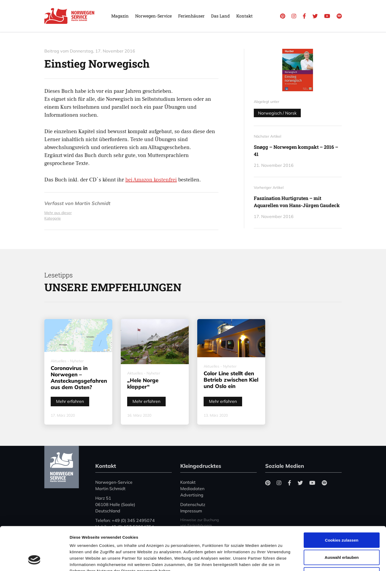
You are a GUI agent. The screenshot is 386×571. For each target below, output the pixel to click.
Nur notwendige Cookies (341, 536)
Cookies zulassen (341, 501)
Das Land (220, 16)
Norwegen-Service (153, 16)
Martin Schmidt (92, 203)
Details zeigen (282, 560)
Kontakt (244, 16)
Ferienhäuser (191, 16)
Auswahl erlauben (342, 519)
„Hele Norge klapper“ (142, 383)
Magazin (120, 16)
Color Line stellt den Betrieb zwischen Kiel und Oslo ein (231, 379)
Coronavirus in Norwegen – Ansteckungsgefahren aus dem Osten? (79, 377)
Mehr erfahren (70, 401)
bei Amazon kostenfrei (151, 179)
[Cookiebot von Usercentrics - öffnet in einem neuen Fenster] (34, 561)
